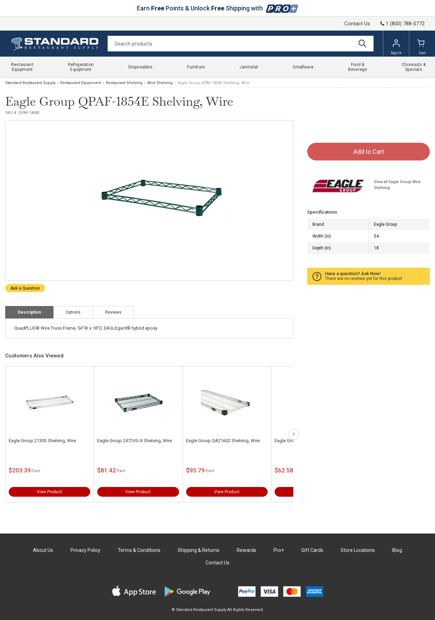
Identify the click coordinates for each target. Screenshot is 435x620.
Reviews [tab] (113, 312)
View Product (49, 491)
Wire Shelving (160, 83)
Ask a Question (25, 288)
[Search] (241, 43)
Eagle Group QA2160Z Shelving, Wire (223, 440)
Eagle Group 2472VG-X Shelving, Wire (134, 440)
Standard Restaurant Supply (30, 83)
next (293, 434)
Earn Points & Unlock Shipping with (217, 8)
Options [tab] (73, 312)
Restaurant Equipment (80, 83)
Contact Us (357, 23)
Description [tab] (29, 312)
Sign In (396, 47)
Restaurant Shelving (124, 83)
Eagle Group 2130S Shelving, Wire (42, 440)
